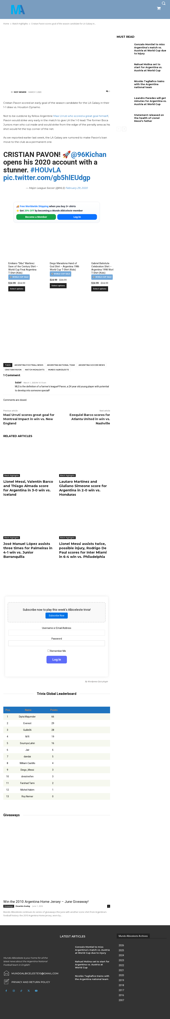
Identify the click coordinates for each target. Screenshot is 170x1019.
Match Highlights (34, 370)
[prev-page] (119, 129)
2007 (121, 1000)
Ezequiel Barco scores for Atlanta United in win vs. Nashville (90, 419)
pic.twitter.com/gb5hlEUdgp (46, 178)
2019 (121, 980)
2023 (121, 960)
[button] (163, 3)
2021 (121, 970)
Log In (77, 216)
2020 (121, 975)
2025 (121, 950)
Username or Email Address (56, 628)
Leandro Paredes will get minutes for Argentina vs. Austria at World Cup (150, 101)
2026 (121, 945)
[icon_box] (26, 981)
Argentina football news (28, 365)
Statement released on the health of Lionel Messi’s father (149, 118)
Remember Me (56, 651)
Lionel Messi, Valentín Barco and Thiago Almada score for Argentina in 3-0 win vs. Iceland (28, 488)
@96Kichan (88, 154)
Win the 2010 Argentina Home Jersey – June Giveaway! (45, 902)
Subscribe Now (56, 615)
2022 (121, 965)
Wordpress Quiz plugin (98, 681)
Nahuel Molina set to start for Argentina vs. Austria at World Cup (148, 67)
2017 (121, 990)
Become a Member (36, 216)
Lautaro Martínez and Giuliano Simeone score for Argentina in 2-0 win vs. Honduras (83, 488)
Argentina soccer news (92, 365)
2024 (121, 955)
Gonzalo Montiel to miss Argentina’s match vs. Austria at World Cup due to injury (150, 49)
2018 (121, 985)
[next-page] (124, 129)
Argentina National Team (61, 365)
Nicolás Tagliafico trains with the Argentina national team (149, 84)
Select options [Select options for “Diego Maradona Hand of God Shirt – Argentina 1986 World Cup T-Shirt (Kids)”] (58, 286)
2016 (121, 995)
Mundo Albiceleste (58, 370)
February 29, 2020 (76, 188)
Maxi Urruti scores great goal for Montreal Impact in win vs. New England (28, 419)
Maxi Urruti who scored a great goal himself (80, 116)
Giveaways (8, 906)
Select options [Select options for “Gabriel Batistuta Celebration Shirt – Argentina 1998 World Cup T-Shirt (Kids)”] (99, 289)
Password (56, 638)
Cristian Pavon (13, 370)
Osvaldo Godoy (22, 906)
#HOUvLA (45, 170)
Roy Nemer (20, 92)
